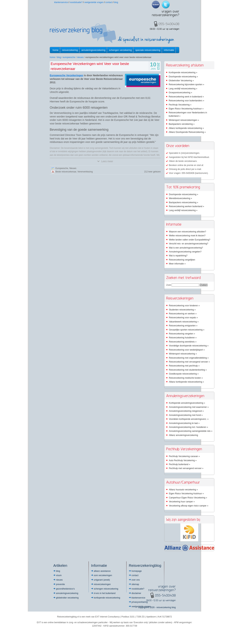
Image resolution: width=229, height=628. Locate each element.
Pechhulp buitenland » (179, 464)
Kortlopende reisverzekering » (183, 72)
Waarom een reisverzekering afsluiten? (187, 231)
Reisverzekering (70, 50)
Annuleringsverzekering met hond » (186, 415)
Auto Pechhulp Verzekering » (183, 460)
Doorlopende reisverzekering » (183, 76)
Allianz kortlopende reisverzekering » (186, 128)
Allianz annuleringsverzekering (183, 435)
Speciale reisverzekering (147, 50)
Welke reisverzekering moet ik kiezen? (187, 235)
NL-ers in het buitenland (104, 593)
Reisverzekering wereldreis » (182, 341)
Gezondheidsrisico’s (65, 589)
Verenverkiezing (85, 171)
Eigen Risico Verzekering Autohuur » (186, 108)
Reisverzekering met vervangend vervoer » (189, 362)
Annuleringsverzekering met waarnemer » (189, 407)
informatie (169, 50)
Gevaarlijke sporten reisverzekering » (186, 330)
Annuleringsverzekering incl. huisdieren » (188, 427)
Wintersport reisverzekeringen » (184, 120)
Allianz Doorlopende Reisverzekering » (187, 132)
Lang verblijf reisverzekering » (183, 88)
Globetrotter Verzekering (67, 597)
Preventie (60, 584)
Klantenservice (61, 2)
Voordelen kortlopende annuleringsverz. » (188, 419)
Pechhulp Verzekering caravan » (184, 456)
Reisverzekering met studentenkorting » (188, 370)
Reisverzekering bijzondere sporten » (186, 84)
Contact (108, 2)
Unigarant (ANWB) (102, 580)
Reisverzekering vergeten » (182, 333)
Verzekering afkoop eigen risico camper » (188, 505)
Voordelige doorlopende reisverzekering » (188, 345)
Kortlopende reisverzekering (107, 597)
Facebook (156, 4)
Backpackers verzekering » (181, 124)
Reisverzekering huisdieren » (183, 337)
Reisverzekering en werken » (183, 313)
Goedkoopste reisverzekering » (184, 374)
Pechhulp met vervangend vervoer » (186, 468)
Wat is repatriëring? (178, 255)
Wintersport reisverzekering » (183, 353)
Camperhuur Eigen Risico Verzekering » (188, 497)
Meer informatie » (177, 263)
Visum (59, 575)
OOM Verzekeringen (103, 575)
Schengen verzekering (120, 50)
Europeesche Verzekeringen (66, 75)
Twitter (166, 4)
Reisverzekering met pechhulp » (184, 365)
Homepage (136, 571)
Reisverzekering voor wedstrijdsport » (187, 350)
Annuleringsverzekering (93, 50)
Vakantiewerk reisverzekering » (184, 321)
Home (56, 50)
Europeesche (69, 57)
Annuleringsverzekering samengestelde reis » (190, 431)
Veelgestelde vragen (93, 2)
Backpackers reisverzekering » (183, 202)
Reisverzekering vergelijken (182, 260)
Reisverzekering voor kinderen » (184, 305)
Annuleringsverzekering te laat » (184, 423)
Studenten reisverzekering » (182, 309)
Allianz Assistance (102, 571)
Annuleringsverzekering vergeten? (185, 251)
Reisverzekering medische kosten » (186, 378)
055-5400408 (165, 595)
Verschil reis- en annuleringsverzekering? (188, 243)
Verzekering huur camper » (182, 501)
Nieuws (80, 57)
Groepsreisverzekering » (180, 92)
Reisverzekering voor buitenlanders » (186, 100)
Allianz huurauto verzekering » (183, 489)
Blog (116, 2)
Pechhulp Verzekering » (180, 104)
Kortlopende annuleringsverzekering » (187, 403)
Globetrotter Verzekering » (181, 80)
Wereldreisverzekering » (180, 198)
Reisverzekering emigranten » (183, 325)
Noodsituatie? (76, 2)
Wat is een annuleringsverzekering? (186, 248)
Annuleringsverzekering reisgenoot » (186, 411)
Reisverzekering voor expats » (183, 317)
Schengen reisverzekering (106, 589)
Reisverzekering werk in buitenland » (186, 96)
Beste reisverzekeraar (65, 171)
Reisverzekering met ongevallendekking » (189, 358)
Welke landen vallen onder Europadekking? (189, 239)
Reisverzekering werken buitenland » (186, 206)
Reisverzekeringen (102, 584)
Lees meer (105, 161)
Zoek (168, 285)
